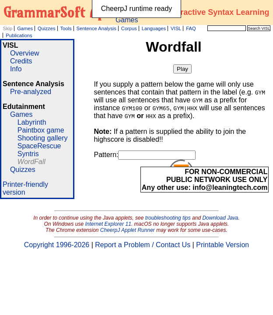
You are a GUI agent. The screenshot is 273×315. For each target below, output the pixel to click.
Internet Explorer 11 (108, 224)
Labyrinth (32, 122)
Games (25, 28)
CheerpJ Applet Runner (127, 230)
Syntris (28, 154)
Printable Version (222, 244)
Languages (154, 28)
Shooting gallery (43, 138)
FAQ (191, 28)
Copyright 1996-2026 (56, 244)
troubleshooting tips (168, 218)
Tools (65, 28)
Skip (7, 28)
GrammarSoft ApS (58, 12)
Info (16, 69)
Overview (24, 53)
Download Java (220, 218)
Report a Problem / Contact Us (142, 244)
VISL (176, 28)
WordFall (32, 161)
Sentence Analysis (96, 28)
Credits (21, 61)
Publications (19, 35)
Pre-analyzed (30, 91)
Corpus (129, 28)
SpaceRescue (39, 146)
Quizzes (46, 28)
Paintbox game (41, 130)
